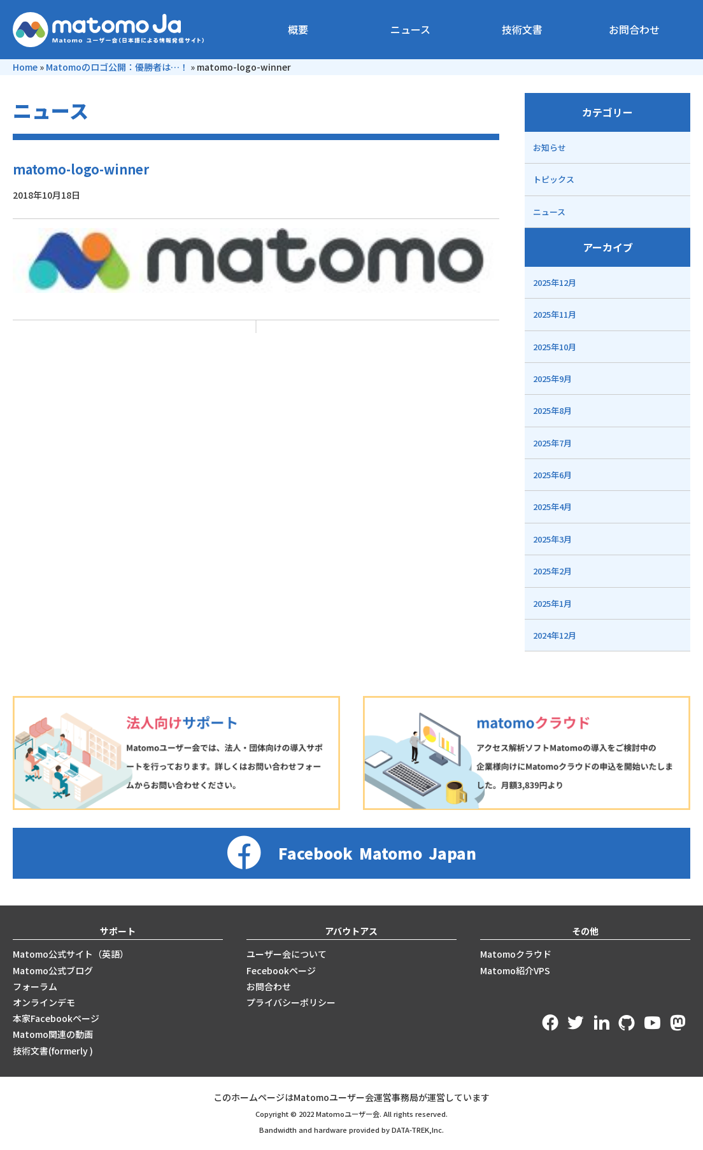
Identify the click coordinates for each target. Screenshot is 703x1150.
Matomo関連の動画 (53, 1034)
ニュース (410, 29)
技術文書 (522, 29)
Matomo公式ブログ (53, 970)
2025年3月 (552, 539)
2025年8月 (552, 410)
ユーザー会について (286, 954)
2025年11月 (554, 314)
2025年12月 (554, 282)
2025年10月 (554, 347)
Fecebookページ (281, 970)
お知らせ (549, 147)
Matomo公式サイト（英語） (71, 954)
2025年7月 (552, 443)
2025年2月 (552, 571)
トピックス (553, 179)
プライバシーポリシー (291, 1002)
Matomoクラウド (515, 954)
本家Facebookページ (56, 1018)
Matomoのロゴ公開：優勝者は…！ (117, 66)
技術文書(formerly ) (53, 1050)
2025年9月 (552, 379)
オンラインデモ (44, 1002)
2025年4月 (552, 506)
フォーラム (35, 986)
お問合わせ (634, 29)
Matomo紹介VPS (515, 970)
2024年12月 (554, 635)
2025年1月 (552, 603)
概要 (298, 29)
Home (25, 66)
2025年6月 (552, 475)
